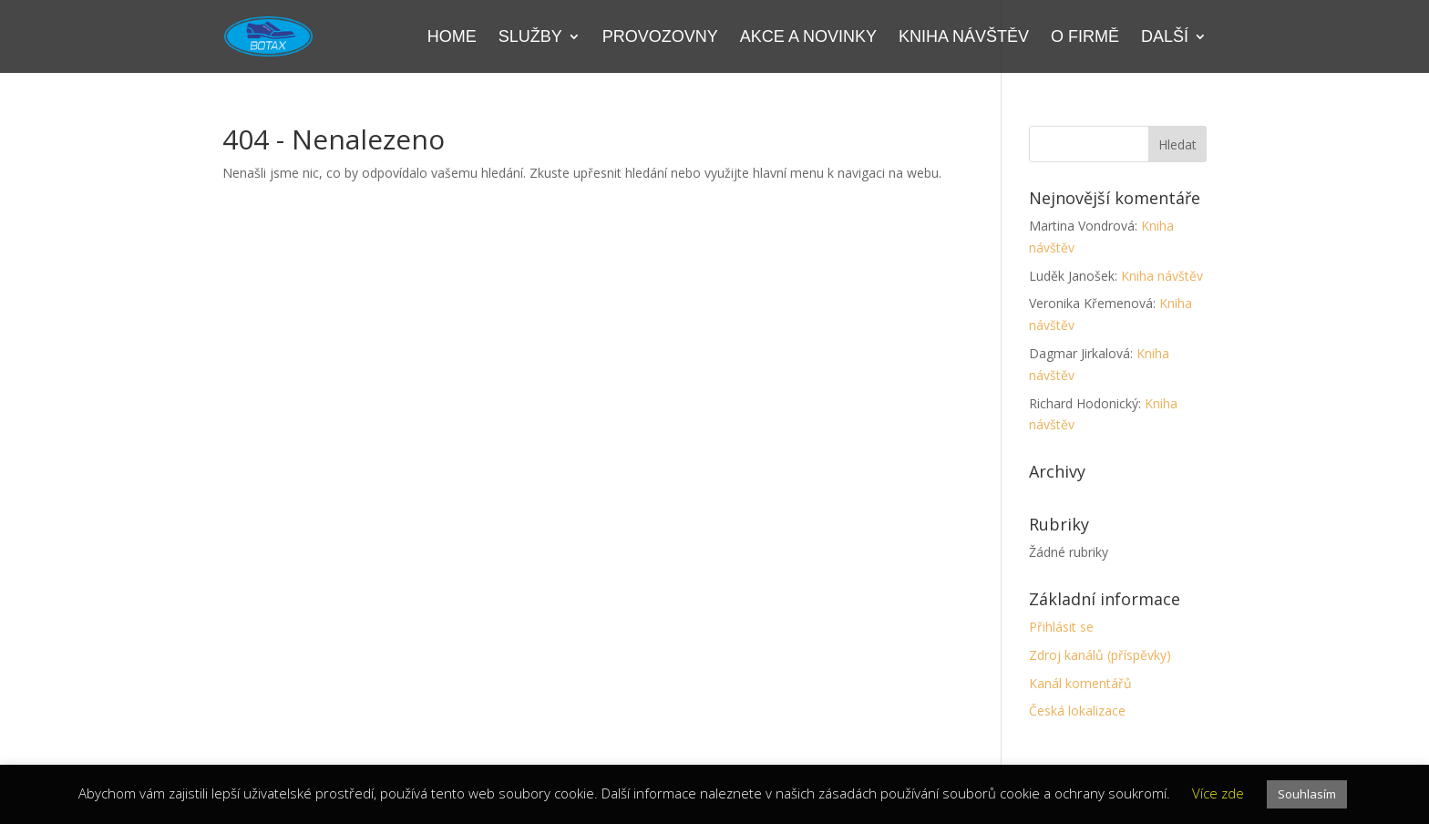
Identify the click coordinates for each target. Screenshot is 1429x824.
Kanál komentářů (1080, 683)
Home (452, 38)
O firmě (1085, 38)
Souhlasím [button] (1307, 794)
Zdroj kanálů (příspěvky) (1100, 655)
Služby (530, 38)
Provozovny (660, 38)
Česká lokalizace (1077, 710)
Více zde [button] (1218, 793)
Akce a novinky (808, 38)
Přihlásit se (1061, 626)
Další (1164, 38)
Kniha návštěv (964, 38)
